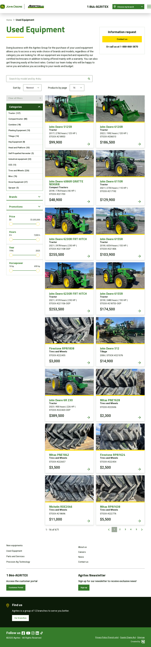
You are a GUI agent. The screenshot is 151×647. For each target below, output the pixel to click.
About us (82, 544)
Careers (82, 549)
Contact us (122, 36)
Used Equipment (14, 548)
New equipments (14, 542)
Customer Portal (18, 585)
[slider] (11, 222)
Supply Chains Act (128, 637)
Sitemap (141, 637)
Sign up (85, 585)
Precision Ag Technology (18, 559)
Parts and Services (15, 553)
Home (9, 16)
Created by (138, 641)
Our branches (22, 617)
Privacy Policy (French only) (107, 637)
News (81, 554)
